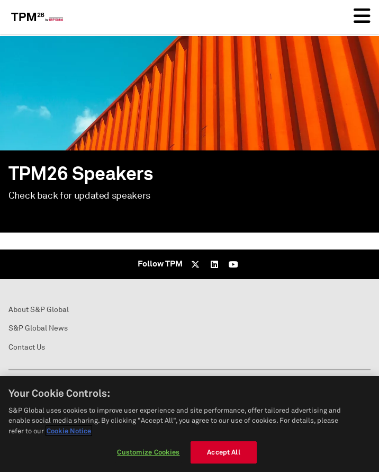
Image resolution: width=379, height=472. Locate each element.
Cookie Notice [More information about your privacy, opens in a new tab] (69, 430)
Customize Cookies (148, 452)
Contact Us (26, 347)
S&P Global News (38, 328)
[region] (189, 424)
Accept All (223, 452)
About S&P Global (38, 309)
